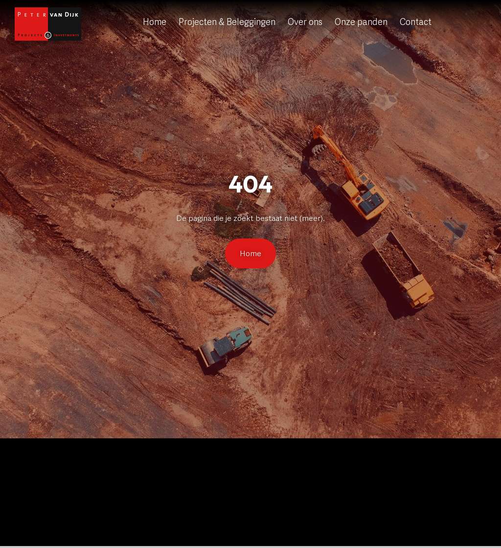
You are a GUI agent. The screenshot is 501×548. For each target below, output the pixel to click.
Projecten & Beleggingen (227, 21)
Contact (416, 21)
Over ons (305, 21)
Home (154, 21)
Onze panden (361, 21)
